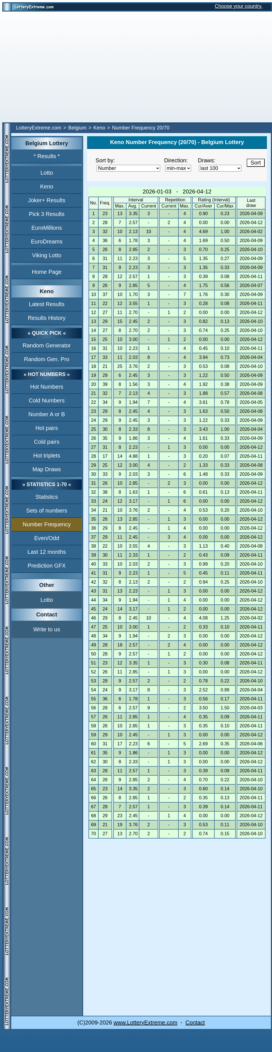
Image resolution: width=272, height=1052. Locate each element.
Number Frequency (47, 524)
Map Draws (47, 469)
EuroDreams (46, 241)
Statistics (46, 497)
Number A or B (46, 414)
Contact (195, 1022)
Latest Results (47, 304)
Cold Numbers (47, 400)
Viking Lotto (46, 255)
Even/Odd (46, 538)
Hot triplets (46, 455)
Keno (99, 128)
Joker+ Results (46, 200)
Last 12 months (47, 552)
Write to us (46, 629)
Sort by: (105, 160)
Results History (46, 318)
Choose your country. (238, 6)
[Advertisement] (52, 67)
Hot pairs (46, 428)
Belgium (77, 128)
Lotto (46, 173)
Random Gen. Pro (46, 359)
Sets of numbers (46, 510)
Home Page (47, 272)
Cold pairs (46, 442)
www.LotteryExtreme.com (145, 1022)
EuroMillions (46, 228)
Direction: (176, 160)
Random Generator (47, 345)
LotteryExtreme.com (38, 128)
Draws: (206, 160)
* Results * (46, 156)
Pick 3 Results (47, 214)
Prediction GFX (47, 566)
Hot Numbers (46, 387)
